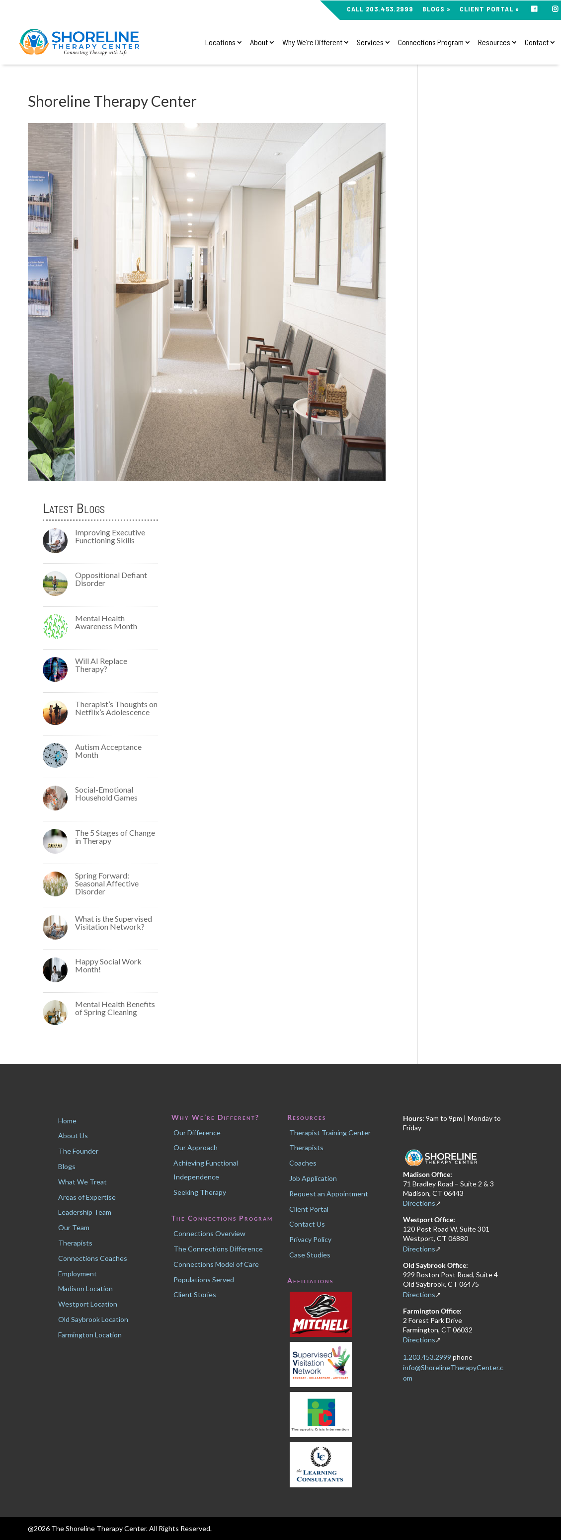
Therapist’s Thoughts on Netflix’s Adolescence (116, 708)
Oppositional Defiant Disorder (111, 578)
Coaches (303, 1163)
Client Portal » (489, 9)
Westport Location (87, 1304)
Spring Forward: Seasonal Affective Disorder (107, 883)
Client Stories (194, 1294)
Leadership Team (84, 1212)
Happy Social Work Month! (108, 965)
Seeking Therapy (199, 1192)
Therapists (75, 1243)
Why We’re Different (312, 42)
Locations (220, 42)
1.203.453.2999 (428, 1357)
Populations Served (203, 1279)
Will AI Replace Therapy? (101, 664)
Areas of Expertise (87, 1197)
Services (370, 42)
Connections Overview (209, 1233)
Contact (537, 42)
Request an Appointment (328, 1193)
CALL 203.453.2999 (380, 9)
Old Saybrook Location (93, 1319)
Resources (494, 42)
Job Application (313, 1178)
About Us (73, 1135)
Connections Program (431, 42)
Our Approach (195, 1147)
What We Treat (82, 1181)
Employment (77, 1273)
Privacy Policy (310, 1239)
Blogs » (436, 9)
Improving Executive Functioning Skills (110, 536)
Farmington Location (90, 1334)
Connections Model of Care (216, 1264)
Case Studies (309, 1254)
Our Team (73, 1227)
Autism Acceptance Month (108, 750)
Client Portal (308, 1209)
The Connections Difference (218, 1249)
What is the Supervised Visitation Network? (113, 922)
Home (67, 1120)
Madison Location (85, 1288)
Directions (419, 1203)
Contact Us (307, 1224)
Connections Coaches (92, 1258)
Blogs (67, 1166)
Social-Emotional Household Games (106, 793)
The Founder (78, 1151)
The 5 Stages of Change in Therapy (115, 836)
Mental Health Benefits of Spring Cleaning (115, 1008)
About (259, 42)
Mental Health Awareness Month (106, 622)
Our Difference (197, 1132)
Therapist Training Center (330, 1132)
